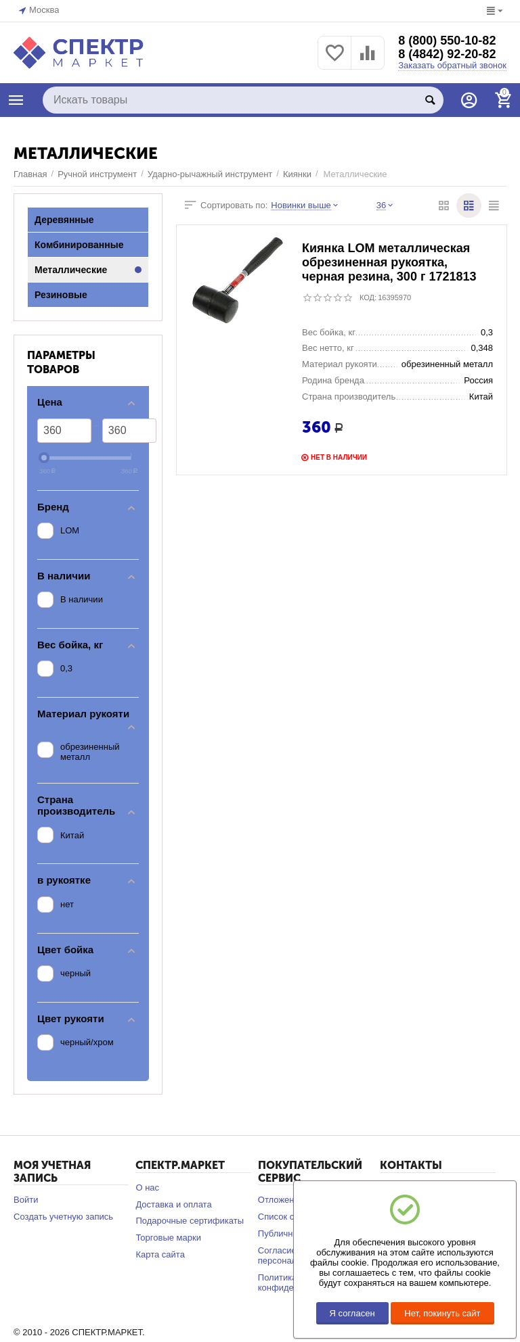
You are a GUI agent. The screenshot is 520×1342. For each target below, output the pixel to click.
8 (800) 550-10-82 (447, 40)
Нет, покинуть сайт (442, 1313)
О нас (147, 1187)
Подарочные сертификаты (189, 1221)
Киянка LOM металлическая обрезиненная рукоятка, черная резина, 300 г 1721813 (389, 262)
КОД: (368, 297)
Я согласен (352, 1313)
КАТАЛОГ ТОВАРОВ (16, 100)
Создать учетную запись (63, 1217)
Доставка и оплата (173, 1204)
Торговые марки (168, 1237)
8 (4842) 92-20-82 (447, 54)
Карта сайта (160, 1254)
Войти (26, 1200)
